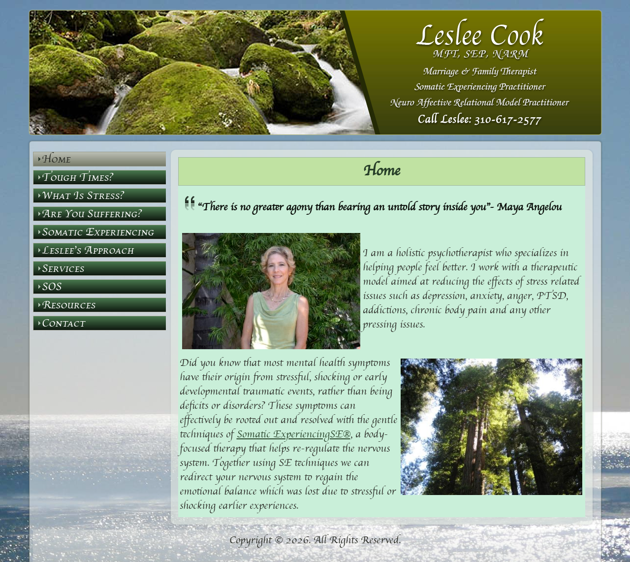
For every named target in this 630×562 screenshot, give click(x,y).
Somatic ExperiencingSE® (293, 435)
